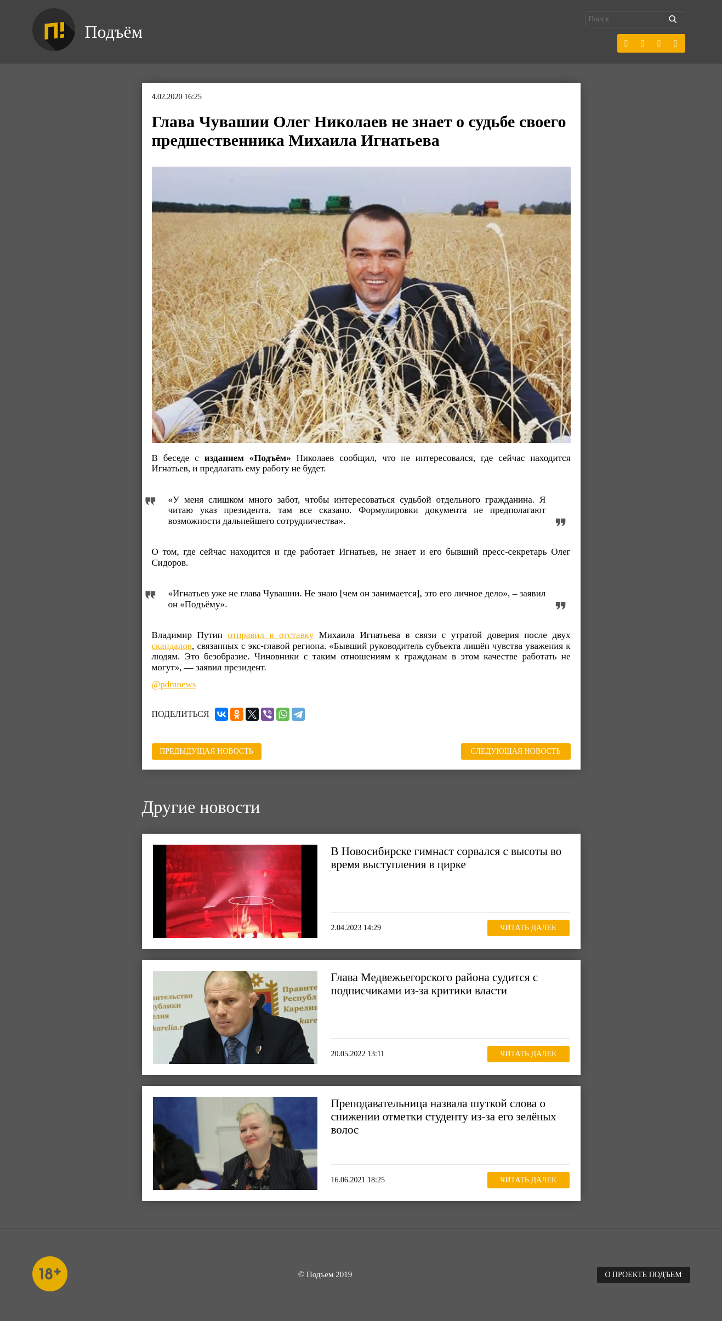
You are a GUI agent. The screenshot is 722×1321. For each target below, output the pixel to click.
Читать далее (528, 928)
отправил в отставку (271, 635)
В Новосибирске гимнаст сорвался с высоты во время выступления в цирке (446, 858)
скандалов (172, 646)
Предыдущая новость (206, 751)
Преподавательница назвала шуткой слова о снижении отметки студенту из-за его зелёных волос (443, 1116)
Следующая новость (516, 751)
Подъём (114, 32)
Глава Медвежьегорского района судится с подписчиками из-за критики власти (434, 984)
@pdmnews (174, 684)
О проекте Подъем (643, 1275)
